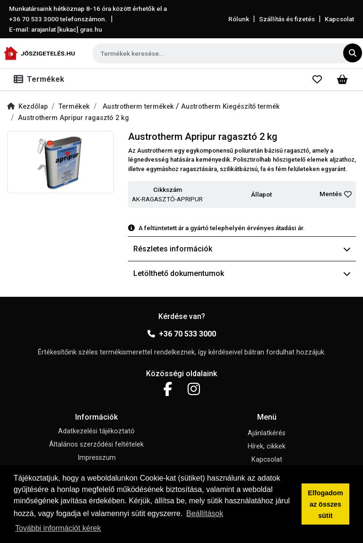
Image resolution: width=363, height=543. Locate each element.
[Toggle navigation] (41, 79)
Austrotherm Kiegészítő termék (230, 107)
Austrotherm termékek (139, 107)
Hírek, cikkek (266, 446)
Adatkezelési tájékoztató (96, 431)
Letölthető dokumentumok (242, 273)
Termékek (74, 107)
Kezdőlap (27, 107)
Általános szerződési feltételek (96, 444)
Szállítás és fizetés (287, 19)
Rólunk (238, 19)
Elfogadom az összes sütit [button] (325, 504)
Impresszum (97, 458)
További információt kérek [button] (58, 528)
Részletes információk (242, 248)
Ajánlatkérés (266, 433)
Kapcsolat (339, 19)
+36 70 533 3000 (181, 333)
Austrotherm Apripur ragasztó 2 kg (73, 118)
